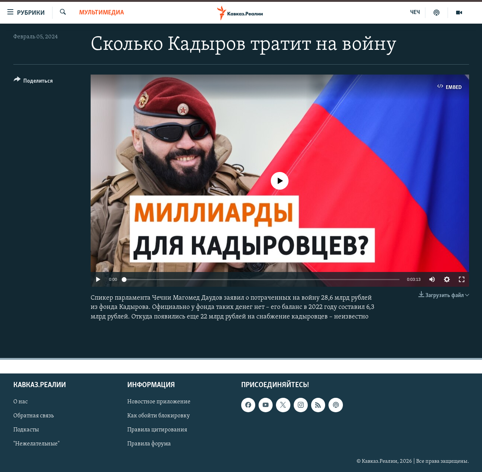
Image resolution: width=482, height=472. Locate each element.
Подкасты (26, 430)
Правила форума (149, 444)
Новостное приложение (159, 402)
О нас (20, 402)
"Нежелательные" (36, 444)
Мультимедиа (101, 12)
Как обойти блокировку (158, 416)
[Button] (33, 82)
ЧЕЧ (415, 12)
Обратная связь (33, 416)
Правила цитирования (157, 430)
